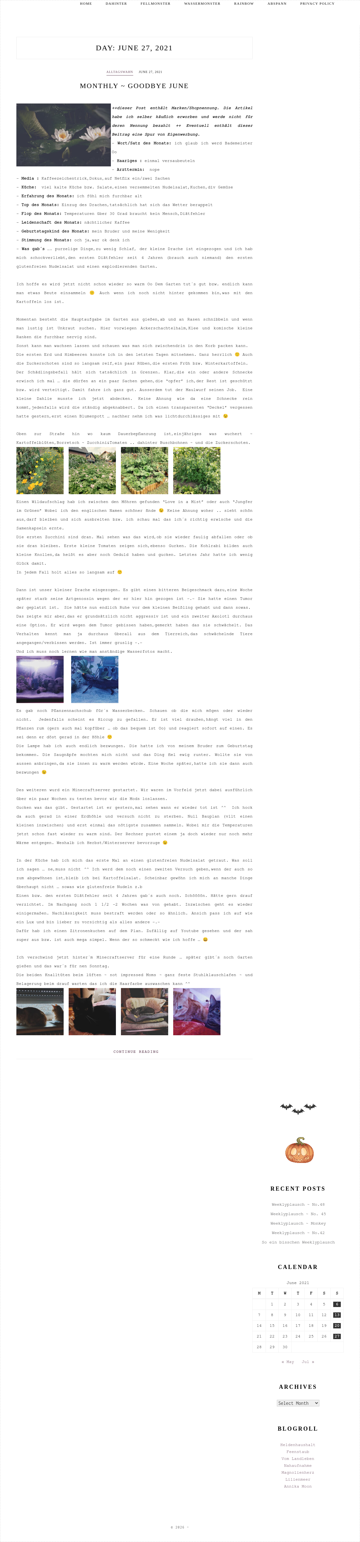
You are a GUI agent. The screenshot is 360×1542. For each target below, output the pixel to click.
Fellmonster (156, 3)
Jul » (308, 1361)
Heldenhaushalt (298, 1444)
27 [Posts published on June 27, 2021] (337, 1336)
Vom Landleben (298, 1458)
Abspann (277, 3)
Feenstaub (298, 1451)
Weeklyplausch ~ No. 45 (298, 1213)
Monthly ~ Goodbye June (134, 86)
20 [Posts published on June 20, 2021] (337, 1325)
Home (86, 3)
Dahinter (116, 3)
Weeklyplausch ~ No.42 (298, 1232)
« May (288, 1361)
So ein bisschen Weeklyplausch (298, 1242)
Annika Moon (298, 1486)
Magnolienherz (298, 1472)
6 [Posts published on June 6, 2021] (337, 1304)
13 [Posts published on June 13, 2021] (337, 1314)
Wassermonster (202, 3)
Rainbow (244, 3)
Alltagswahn (119, 72)
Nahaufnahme (298, 1465)
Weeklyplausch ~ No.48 (298, 1204)
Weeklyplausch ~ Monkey (298, 1223)
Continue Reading (136, 1051)
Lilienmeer (298, 1479)
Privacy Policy (317, 3)
